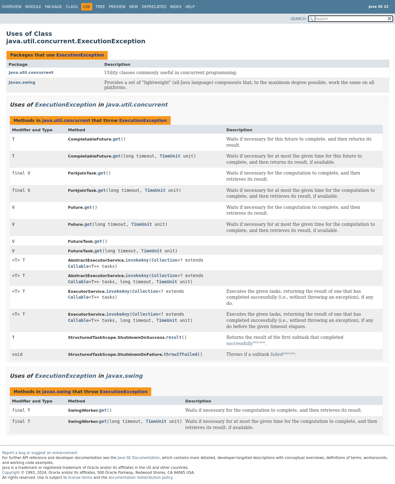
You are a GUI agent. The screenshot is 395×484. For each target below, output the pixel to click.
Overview (12, 7)
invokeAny (137, 260)
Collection (164, 260)
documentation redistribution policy (140, 477)
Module (33, 7)
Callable (78, 266)
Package (53, 7)
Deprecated (154, 7)
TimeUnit (170, 156)
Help (190, 7)
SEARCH (298, 19)
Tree (100, 7)
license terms (80, 477)
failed (277, 354)
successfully (240, 343)
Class (72, 7)
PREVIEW (259, 342)
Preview (117, 7)
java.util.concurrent (31, 72)
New (133, 7)
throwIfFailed (181, 354)
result (174, 337)
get (117, 139)
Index (176, 7)
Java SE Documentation (139, 458)
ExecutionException (80, 55)
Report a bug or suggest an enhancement (39, 453)
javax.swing (22, 82)
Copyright (11, 472)
